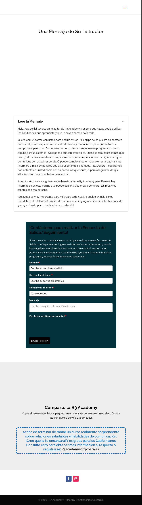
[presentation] (56, 326)
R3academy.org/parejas (80, 449)
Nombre (34, 262)
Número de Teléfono (41, 287)
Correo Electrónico (41, 275)
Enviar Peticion (39, 340)
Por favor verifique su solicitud (47, 316)
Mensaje (34, 300)
